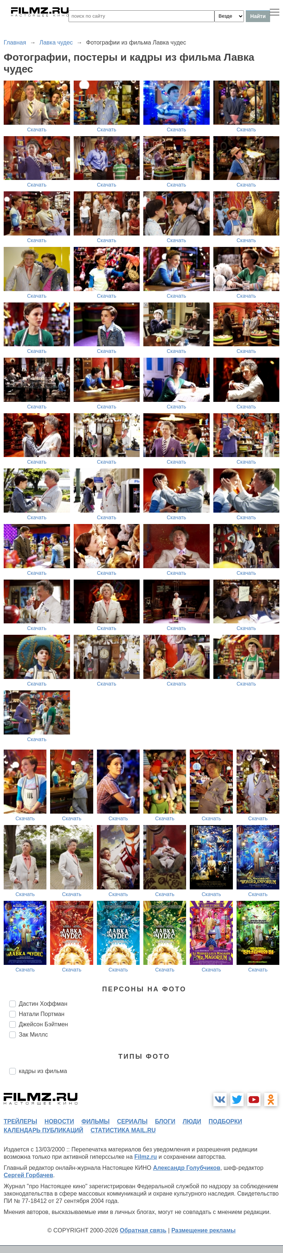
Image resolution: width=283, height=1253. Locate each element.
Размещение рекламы (203, 1230)
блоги (165, 1121)
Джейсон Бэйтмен (43, 1024)
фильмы (95, 1121)
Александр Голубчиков (186, 1168)
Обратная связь (143, 1230)
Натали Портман (41, 1014)
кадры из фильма (43, 1071)
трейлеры (20, 1121)
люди (192, 1121)
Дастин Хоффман (43, 1004)
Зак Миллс (33, 1034)
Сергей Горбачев (28, 1175)
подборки (225, 1121)
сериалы (132, 1121)
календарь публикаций (43, 1130)
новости (59, 1121)
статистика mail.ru (123, 1130)
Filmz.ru (145, 1157)
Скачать (37, 129)
